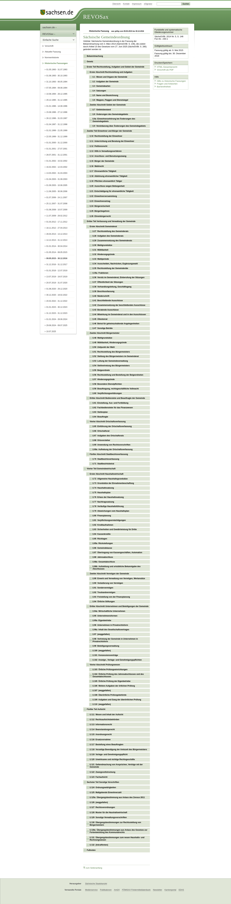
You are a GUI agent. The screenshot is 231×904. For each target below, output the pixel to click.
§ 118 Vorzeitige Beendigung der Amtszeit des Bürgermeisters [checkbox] (118, 749)
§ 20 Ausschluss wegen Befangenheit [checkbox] (107, 186)
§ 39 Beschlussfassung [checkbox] (103, 291)
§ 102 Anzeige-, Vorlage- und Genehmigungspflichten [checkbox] (117, 660)
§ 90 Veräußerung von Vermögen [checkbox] (108, 583)
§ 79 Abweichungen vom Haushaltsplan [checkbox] (111, 511)
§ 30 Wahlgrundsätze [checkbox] (102, 245)
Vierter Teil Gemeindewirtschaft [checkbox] (101, 469)
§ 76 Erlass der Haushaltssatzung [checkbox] (108, 497)
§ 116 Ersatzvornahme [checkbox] (100, 739)
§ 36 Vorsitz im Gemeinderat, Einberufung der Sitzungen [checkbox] (118, 277)
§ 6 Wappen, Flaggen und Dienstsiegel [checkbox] (110, 100)
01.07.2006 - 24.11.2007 (56, 197)
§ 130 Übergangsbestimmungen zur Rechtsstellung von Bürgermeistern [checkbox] (115, 823)
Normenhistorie (52, 57)
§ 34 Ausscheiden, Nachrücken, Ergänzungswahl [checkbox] (115, 264)
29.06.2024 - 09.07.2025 (56, 325)
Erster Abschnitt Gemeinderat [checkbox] (103, 226)
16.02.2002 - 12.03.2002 (56, 167)
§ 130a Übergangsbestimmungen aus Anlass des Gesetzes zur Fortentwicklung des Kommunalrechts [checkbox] (118, 831)
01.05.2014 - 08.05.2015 (56, 252)
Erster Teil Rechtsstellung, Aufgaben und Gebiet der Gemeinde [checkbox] (115, 67)
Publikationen (106, 890)
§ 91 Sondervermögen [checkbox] (103, 588)
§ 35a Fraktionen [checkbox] (100, 273)
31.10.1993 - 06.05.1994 (56, 82)
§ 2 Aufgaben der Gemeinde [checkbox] (106, 81)
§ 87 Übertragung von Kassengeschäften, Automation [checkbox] (117, 552)
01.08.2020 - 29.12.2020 (56, 289)
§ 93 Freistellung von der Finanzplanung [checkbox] (111, 597)
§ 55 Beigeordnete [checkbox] (101, 370)
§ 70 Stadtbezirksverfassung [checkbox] (106, 459)
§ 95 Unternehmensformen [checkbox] (105, 616)
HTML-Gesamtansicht (165, 66)
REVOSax (96, 17)
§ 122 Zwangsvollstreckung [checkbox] (102, 772)
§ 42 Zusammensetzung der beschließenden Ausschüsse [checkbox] (119, 305)
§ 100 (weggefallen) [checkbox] (102, 650)
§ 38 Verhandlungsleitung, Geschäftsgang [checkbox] (112, 287)
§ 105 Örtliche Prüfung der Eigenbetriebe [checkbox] (111, 681)
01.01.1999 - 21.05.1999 (56, 130)
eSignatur (148, 4)
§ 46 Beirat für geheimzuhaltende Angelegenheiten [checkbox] (116, 323)
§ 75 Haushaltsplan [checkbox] (102, 492)
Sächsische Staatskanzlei (96, 884)
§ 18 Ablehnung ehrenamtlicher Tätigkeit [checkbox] (108, 176)
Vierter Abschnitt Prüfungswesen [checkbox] (105, 665)
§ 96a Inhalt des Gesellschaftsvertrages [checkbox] (111, 629)
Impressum (137, 4)
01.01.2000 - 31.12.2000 (56, 143)
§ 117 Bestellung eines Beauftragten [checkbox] (106, 744)
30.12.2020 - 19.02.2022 (56, 295)
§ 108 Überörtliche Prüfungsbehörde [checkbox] (109, 695)
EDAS (181, 890)
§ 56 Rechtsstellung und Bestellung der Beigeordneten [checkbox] (118, 375)
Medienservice (91, 890)
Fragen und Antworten (165, 83)
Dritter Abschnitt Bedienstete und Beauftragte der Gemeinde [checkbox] (117, 398)
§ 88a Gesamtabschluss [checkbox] (104, 562)
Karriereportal (170, 890)
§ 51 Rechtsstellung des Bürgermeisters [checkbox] (111, 352)
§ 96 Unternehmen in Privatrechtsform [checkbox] (110, 625)
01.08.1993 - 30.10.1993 (56, 76)
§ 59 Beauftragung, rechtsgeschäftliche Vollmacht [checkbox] (116, 389)
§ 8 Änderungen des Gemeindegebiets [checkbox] (110, 114)
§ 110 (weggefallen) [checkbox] (102, 704)
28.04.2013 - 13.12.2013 (56, 234)
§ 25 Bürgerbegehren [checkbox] (99, 211)
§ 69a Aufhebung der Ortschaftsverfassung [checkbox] (113, 449)
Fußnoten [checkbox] (91, 850)
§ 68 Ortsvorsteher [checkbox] (101, 440)
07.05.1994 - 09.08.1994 (56, 88)
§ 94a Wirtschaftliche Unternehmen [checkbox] (109, 611)
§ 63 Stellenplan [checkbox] (100, 412)
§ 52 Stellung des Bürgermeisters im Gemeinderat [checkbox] (116, 356)
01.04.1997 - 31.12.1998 (56, 124)
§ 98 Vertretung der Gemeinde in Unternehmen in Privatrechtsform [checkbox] (115, 640)
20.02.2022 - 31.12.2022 (56, 301)
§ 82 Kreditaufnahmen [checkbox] (103, 525)
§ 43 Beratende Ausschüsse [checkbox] (106, 310)
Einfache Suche (50, 40)
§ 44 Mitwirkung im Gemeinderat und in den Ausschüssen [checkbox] (119, 314)
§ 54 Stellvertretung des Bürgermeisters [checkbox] (111, 365)
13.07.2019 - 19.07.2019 (56, 277)
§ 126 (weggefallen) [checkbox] (99, 802)
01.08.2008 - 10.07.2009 (56, 210)
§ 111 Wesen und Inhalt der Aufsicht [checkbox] (106, 714)
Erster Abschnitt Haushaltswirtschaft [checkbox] (106, 474)
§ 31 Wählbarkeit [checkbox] (100, 250)
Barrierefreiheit (162, 86)
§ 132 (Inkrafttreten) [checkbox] (99, 845)
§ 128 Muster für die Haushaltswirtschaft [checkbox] (108, 812)
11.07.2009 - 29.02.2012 (56, 216)
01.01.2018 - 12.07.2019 (56, 270)
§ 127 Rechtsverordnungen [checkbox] (102, 807)
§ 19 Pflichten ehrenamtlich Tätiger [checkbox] (106, 181)
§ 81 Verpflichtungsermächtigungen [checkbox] (109, 520)
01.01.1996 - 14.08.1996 (56, 106)
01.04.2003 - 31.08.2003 (56, 179)
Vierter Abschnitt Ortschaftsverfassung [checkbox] (107, 421)
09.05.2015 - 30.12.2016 (56, 258)
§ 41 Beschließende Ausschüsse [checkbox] (108, 300)
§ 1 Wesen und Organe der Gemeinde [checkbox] (110, 77)
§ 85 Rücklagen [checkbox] (100, 539)
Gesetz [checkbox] (90, 61)
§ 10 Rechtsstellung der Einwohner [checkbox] (106, 136)
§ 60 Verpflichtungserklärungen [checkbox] (107, 393)
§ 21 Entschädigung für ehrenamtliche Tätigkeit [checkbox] (111, 191)
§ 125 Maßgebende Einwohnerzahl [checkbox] (105, 792)
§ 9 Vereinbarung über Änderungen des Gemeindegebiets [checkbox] (119, 126)
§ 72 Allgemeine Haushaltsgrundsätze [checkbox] (110, 479)
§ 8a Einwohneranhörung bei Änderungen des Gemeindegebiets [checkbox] (114, 120)
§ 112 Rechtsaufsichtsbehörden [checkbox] (104, 719)
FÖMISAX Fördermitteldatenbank (136, 890)
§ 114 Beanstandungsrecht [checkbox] (102, 729)
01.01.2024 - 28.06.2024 (56, 319)
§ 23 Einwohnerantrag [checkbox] (100, 201)
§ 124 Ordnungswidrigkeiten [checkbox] (103, 787)
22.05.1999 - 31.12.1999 (56, 136)
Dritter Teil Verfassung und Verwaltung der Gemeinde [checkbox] (111, 221)
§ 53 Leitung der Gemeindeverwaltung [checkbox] (110, 361)
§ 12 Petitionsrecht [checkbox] (98, 146)
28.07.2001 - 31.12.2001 (56, 155)
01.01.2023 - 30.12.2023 (56, 307)
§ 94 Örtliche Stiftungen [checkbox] (104, 601)
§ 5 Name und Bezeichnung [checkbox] (105, 95)
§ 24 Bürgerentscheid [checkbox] (100, 206)
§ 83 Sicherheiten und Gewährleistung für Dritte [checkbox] (115, 529)
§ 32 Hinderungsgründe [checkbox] (104, 254)
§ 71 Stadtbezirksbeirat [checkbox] (103, 464)
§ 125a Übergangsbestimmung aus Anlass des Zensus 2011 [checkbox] (117, 797)
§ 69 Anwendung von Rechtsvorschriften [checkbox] (111, 445)
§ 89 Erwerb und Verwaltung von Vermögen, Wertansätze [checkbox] (119, 578)
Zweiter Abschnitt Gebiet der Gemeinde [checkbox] (108, 105)
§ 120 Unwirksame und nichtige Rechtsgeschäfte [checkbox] (112, 759)
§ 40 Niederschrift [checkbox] (101, 296)
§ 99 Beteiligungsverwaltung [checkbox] (106, 646)
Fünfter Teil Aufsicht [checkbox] (96, 709)
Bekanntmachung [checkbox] (95, 56)
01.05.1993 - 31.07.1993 (56, 69)
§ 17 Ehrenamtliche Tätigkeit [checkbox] (103, 171)
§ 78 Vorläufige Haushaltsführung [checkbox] (108, 506)
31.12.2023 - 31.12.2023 (56, 313)
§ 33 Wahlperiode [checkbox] (101, 259)
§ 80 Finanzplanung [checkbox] (102, 516)
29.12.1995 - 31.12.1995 (56, 100)
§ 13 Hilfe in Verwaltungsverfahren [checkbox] (106, 151)
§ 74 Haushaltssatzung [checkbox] (103, 488)
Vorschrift (49, 46)
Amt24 (117, 890)
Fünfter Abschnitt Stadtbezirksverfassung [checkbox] (109, 454)
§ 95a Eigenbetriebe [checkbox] (102, 620)
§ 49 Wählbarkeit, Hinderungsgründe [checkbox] (110, 342)
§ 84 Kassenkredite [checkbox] (102, 534)
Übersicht (116, 4)
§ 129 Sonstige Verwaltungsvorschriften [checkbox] (108, 817)
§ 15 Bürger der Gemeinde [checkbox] (102, 161)
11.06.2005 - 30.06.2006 (56, 191)
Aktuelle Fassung (53, 51)
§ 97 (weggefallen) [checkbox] (101, 634)
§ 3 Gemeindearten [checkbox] (101, 86)
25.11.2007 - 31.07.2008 (56, 203)
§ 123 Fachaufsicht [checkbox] (98, 777)
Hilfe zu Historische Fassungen (169, 80)
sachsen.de (49, 27)
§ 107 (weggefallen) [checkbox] (102, 690)
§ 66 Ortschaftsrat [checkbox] (101, 431)
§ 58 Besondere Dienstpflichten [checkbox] (107, 384)
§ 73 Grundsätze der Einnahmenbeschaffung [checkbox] (113, 483)
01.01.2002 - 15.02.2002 (56, 161)
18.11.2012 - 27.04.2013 (56, 228)
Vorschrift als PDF (163, 69)
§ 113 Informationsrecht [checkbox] (101, 724)
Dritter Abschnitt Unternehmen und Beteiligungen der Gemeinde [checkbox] (119, 606)
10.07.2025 (51, 331)
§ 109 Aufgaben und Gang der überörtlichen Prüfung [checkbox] (117, 700)
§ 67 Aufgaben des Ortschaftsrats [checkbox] (108, 436)
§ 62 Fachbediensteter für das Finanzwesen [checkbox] (113, 407)
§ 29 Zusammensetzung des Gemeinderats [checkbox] (112, 240)
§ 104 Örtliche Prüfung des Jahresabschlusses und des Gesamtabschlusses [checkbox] (118, 675)
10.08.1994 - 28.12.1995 (56, 94)
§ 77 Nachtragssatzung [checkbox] (103, 502)
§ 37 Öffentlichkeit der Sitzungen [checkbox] (108, 282)
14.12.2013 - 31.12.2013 (56, 240)
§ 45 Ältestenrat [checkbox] (100, 319)
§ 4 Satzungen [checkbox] (99, 91)
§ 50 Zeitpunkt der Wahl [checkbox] (104, 347)
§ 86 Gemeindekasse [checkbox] (102, 548)
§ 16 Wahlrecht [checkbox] (97, 166)
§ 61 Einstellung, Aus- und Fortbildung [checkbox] (110, 403)
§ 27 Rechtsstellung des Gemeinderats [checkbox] (110, 231)
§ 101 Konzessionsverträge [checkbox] (105, 655)
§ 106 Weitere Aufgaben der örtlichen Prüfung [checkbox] (114, 686)
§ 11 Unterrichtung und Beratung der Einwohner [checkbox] (112, 141)
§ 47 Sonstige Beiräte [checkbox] (103, 328)
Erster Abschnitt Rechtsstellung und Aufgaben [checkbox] (111, 72)
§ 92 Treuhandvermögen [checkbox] (104, 592)
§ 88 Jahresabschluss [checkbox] (103, 557)
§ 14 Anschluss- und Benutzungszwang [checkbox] (108, 156)
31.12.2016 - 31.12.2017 (56, 264)
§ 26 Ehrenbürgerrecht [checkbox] (100, 216)
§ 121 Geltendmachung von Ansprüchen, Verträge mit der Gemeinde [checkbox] (116, 765)
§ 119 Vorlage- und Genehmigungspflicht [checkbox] (109, 754)
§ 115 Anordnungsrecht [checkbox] (101, 734)
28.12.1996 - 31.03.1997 (56, 118)
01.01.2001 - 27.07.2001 (56, 149)
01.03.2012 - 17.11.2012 (56, 222)
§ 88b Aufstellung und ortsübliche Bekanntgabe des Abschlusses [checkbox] (117, 567)
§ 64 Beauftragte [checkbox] (100, 417)
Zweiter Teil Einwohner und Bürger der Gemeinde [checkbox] (109, 131)
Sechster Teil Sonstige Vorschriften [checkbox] (103, 782)
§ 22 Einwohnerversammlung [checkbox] (103, 196)
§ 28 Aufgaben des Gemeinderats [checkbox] (108, 236)
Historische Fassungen (56, 63)
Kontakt (126, 4)
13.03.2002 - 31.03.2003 (56, 173)
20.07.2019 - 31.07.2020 (56, 283)
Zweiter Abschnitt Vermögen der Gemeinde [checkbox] (109, 574)
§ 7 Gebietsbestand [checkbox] (102, 110)
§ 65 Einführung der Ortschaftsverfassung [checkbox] (112, 426)
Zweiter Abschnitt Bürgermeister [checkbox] (105, 333)
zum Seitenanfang (92, 868)
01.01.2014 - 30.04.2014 (56, 246)
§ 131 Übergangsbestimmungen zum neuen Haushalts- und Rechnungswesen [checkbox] (117, 838)
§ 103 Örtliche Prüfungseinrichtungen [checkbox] (110, 669)
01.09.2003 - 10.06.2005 (56, 185)
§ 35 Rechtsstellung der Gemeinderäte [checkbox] (110, 268)
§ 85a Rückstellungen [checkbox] (103, 543)
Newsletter (157, 890)
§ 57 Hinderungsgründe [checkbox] (104, 379)
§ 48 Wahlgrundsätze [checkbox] (102, 338)
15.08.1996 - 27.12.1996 (56, 112)
